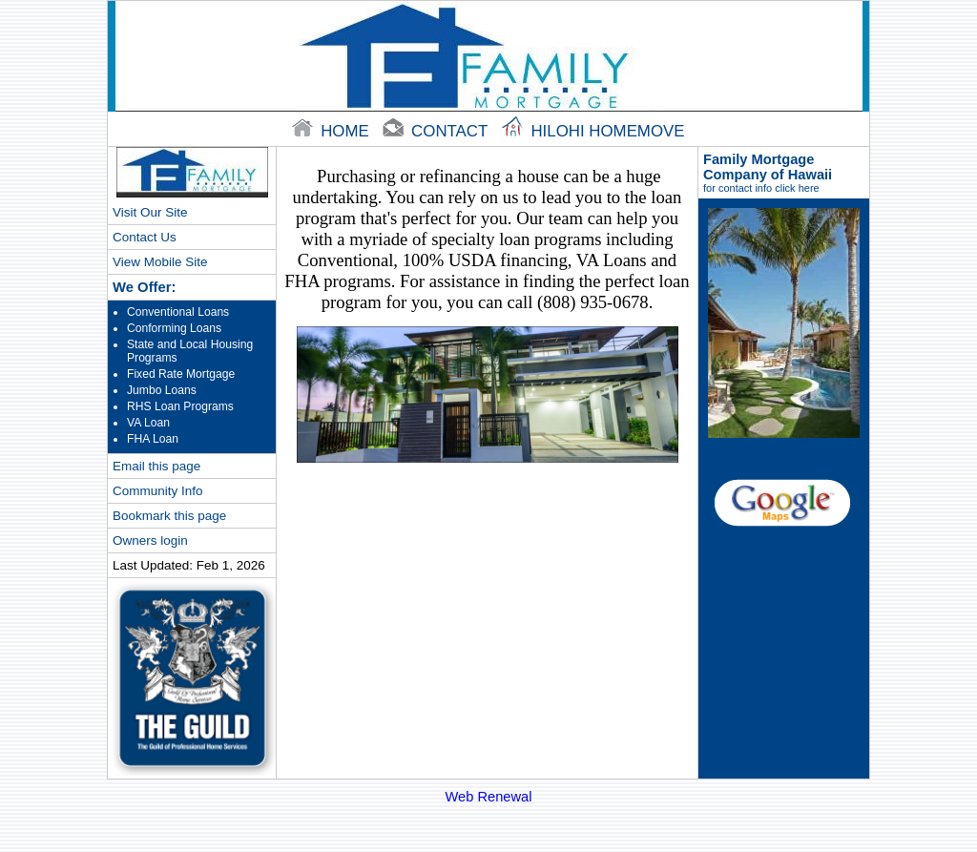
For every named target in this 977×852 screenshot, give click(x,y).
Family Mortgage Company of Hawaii (783, 173)
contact (437, 131)
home (332, 131)
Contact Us (145, 237)
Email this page (156, 466)
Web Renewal (489, 796)
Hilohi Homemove (593, 131)
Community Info (157, 491)
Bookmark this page (169, 516)
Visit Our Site (150, 212)
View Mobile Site (160, 262)
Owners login (150, 540)
